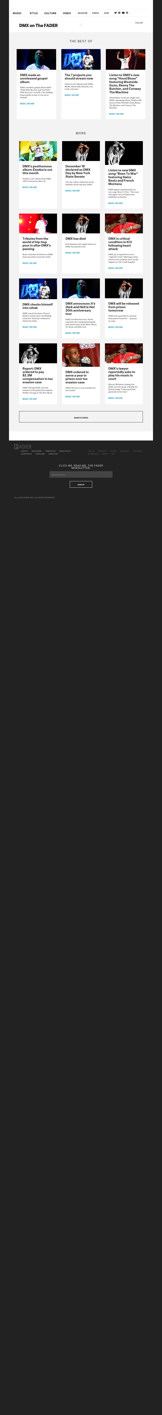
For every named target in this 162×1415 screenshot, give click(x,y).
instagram (129, 13)
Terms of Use (50, 451)
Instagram (124, 451)
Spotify (105, 453)
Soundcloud (93, 453)
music (23, 103)
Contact (24, 451)
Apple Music (137, 451)
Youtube (113, 451)
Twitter (117, 13)
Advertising (37, 451)
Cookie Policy (26, 453)
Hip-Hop (30, 103)
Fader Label (40, 453)
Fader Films (53, 453)
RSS (113, 453)
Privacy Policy (65, 451)
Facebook (102, 451)
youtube (125, 13)
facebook (121, 13)
